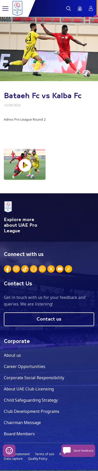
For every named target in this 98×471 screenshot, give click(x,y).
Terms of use (44, 454)
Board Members (19, 434)
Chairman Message (22, 422)
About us (12, 355)
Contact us (49, 319)
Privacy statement (17, 454)
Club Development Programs (31, 411)
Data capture (13, 458)
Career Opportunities (24, 366)
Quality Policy (37, 458)
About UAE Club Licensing (29, 389)
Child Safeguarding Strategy (31, 400)
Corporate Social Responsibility (34, 377)
